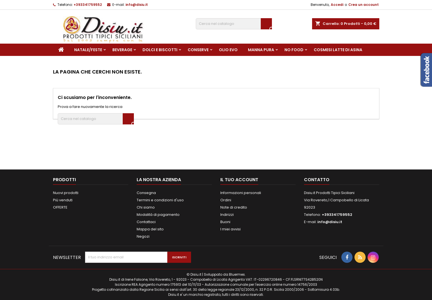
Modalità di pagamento (158, 214)
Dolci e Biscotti (160, 50)
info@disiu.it (137, 4)
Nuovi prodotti (65, 192)
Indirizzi (227, 214)
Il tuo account (239, 179)
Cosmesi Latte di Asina (338, 50)
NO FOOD (293, 50)
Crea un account (363, 4)
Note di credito (233, 207)
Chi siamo (146, 207)
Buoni (225, 222)
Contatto (316, 179)
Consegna (146, 192)
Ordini (225, 200)
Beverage (122, 50)
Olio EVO (228, 50)
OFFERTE (60, 207)
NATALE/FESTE (88, 50)
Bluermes (237, 274)
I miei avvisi (230, 229)
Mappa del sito (150, 229)
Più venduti (63, 200)
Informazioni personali (240, 192)
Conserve (198, 50)
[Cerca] (234, 23)
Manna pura (261, 50)
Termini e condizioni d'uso (160, 200)
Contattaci (146, 222)
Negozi (143, 236)
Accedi (337, 4)
